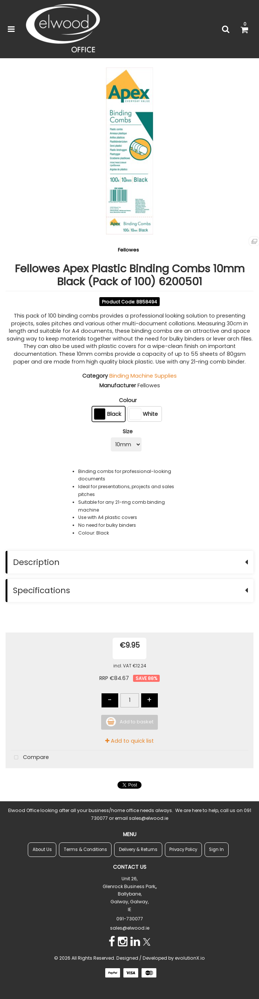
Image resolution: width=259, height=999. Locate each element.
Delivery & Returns (138, 849)
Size (128, 431)
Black (107, 414)
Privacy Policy (183, 849)
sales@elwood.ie (129, 928)
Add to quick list (129, 741)
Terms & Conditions (85, 849)
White (144, 414)
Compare (30, 757)
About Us (42, 849)
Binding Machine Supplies (143, 375)
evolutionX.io (190, 958)
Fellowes (128, 249)
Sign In (216, 849)
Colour (128, 400)
